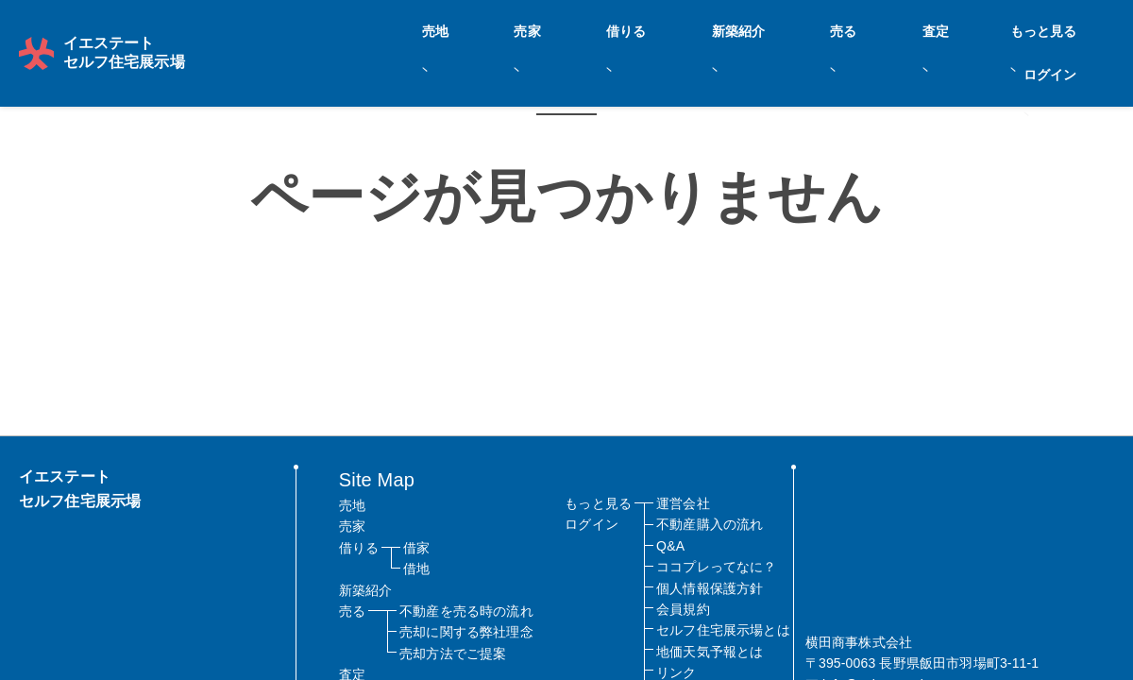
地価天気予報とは (709, 651)
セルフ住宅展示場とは (723, 630)
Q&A (670, 545)
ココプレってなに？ (716, 566)
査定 (906, 29)
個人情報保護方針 (709, 588)
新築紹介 (776, 29)
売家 (632, 29)
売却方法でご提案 (452, 653)
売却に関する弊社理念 (466, 631)
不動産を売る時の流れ (466, 611)
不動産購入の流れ (709, 524)
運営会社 (683, 503)
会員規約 (683, 609)
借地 (416, 568)
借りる (698, 29)
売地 (574, 29)
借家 (416, 547)
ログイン (1072, 29)
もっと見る (980, 29)
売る (848, 29)
